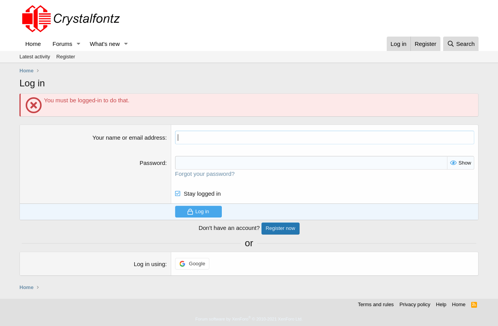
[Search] (461, 44)
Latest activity (34, 57)
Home (33, 43)
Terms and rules (376, 304)
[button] (78, 44)
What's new (105, 43)
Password (152, 162)
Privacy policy (415, 304)
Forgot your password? (205, 173)
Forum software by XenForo (249, 319)
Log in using (149, 264)
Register (65, 57)
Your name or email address (129, 137)
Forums (62, 43)
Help (441, 304)
